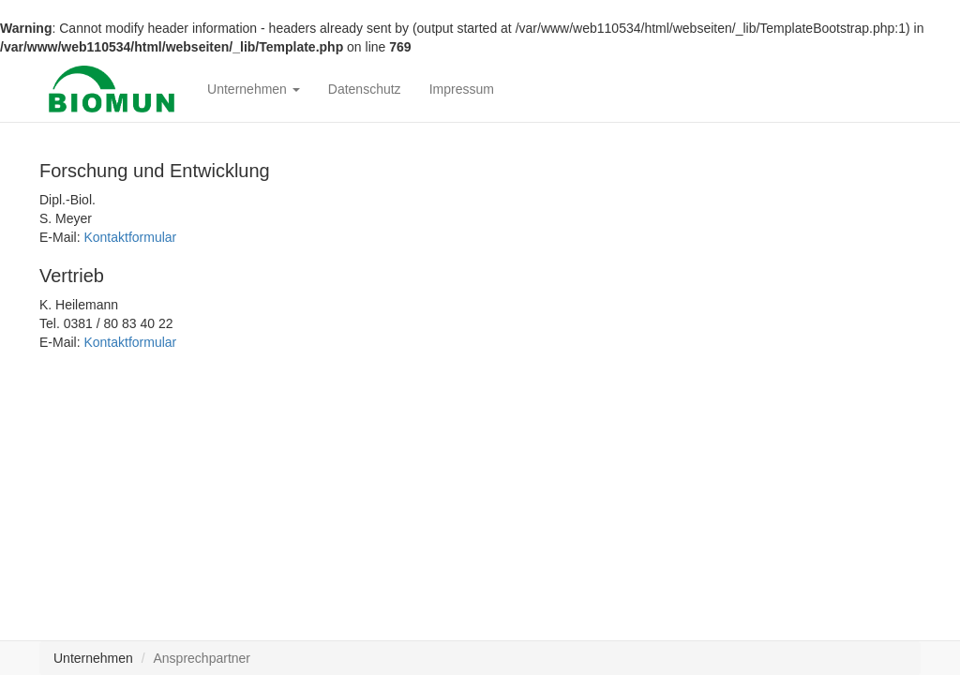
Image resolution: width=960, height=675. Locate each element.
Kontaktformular (129, 237)
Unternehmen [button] (253, 89)
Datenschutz (364, 89)
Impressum (461, 89)
